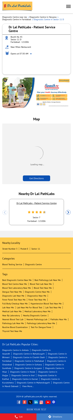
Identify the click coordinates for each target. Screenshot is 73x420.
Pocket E (24, 248)
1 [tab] (38, 104)
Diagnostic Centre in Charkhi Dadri (29, 357)
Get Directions (36, 178)
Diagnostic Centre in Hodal (22, 371)
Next (68, 212)
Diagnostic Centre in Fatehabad (29, 361)
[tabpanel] (36, 93)
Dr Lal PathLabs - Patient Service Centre (37, 203)
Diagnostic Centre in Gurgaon (28, 368)
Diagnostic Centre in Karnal (25, 379)
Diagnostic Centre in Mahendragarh (33, 382)
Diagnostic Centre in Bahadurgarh (29, 353)
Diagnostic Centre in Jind (23, 375)
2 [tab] (41, 104)
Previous (4, 212)
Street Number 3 (9, 248)
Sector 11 (35, 248)
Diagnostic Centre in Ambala (15, 350)
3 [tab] (44, 104)
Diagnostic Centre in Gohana (28, 364)
